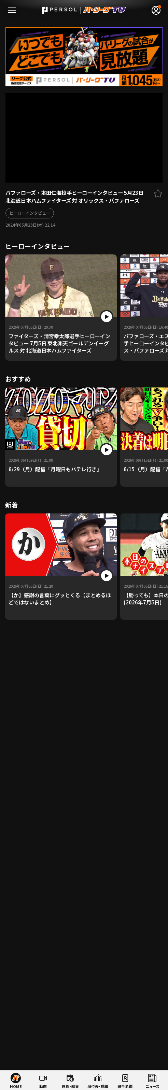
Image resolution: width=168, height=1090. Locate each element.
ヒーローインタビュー (29, 213)
